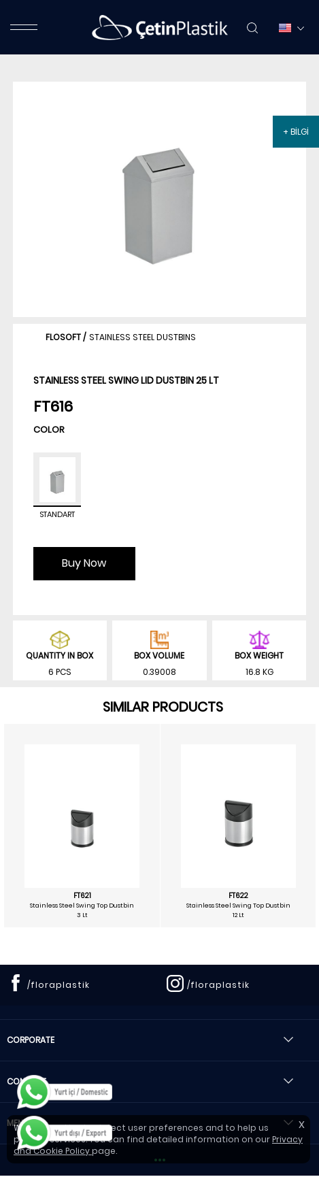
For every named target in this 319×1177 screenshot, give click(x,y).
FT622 (238, 896)
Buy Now (84, 563)
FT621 (82, 896)
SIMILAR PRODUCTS (163, 706)
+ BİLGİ (296, 131)
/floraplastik (58, 985)
